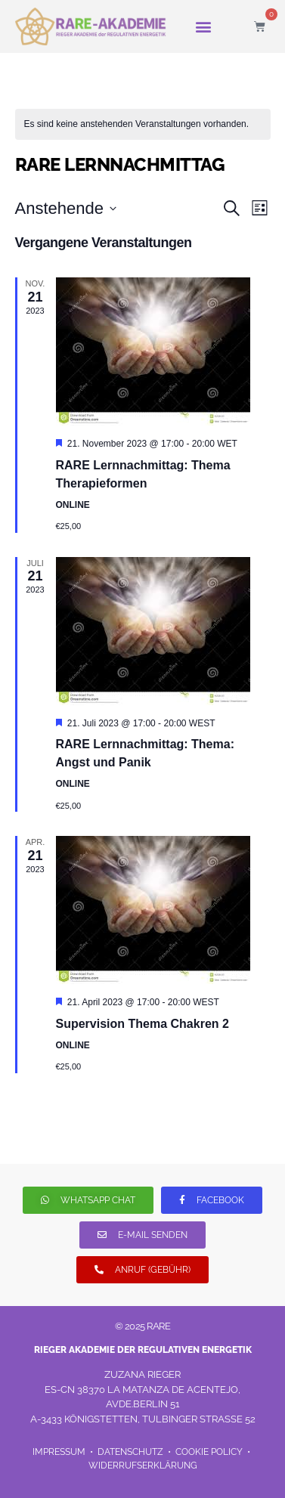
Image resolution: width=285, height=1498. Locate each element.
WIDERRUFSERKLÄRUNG (142, 1465)
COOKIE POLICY (209, 1452)
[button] (203, 26)
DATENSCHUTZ (132, 1452)
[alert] (143, 124)
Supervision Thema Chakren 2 (142, 1023)
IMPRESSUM (60, 1452)
